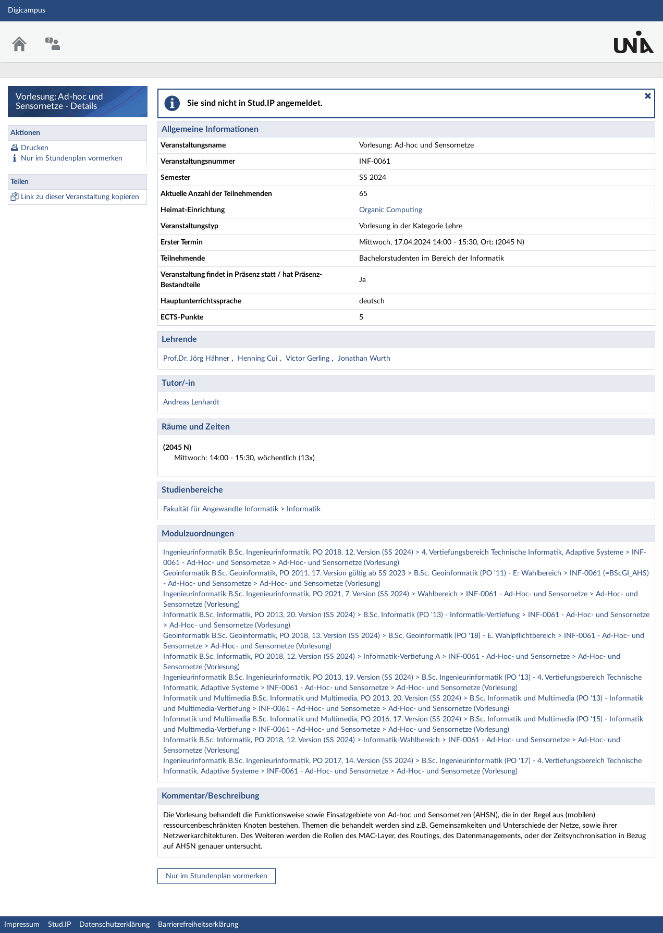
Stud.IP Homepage (623, 35)
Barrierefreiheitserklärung (198, 924)
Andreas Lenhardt (191, 402)
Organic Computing (390, 210)
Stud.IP (59, 924)
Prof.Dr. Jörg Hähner (197, 358)
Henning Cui (258, 358)
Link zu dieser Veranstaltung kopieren (80, 197)
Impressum (22, 924)
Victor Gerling (309, 358)
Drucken (34, 148)
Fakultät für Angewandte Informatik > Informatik (242, 509)
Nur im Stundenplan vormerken (71, 158)
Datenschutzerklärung (114, 924)
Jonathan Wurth (364, 358)
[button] (648, 96)
